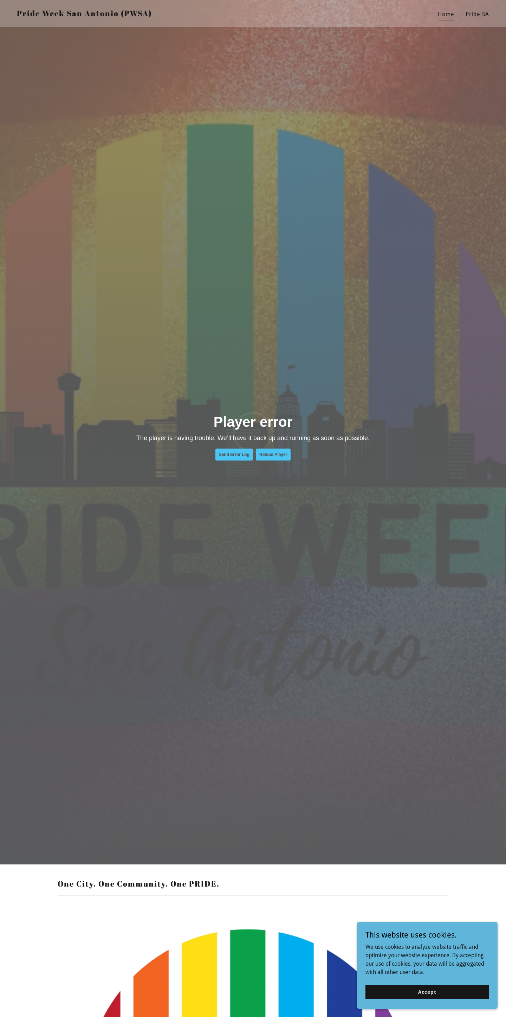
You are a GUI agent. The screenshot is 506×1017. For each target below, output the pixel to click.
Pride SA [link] (477, 14)
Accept (427, 992)
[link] (84, 14)
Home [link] (446, 14)
